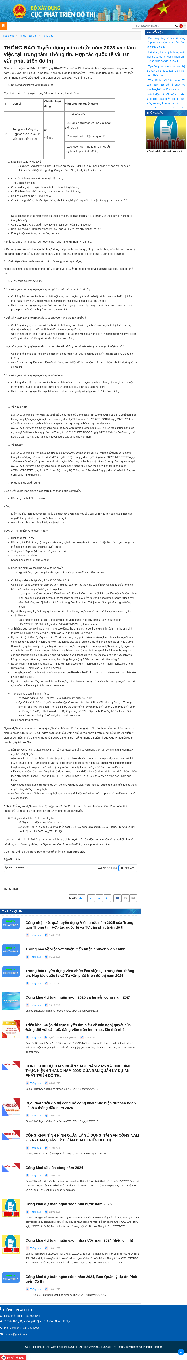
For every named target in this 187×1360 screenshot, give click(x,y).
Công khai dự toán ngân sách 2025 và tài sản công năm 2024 (78, 997)
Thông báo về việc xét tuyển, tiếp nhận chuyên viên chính (75, 949)
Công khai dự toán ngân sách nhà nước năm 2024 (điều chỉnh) (79, 1240)
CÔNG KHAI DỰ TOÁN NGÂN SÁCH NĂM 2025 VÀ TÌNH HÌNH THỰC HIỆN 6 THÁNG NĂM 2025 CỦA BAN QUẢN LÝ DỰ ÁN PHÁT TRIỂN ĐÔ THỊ (78, 1070)
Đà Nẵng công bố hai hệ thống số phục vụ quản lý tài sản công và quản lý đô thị (166, 42)
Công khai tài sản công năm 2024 (54, 1168)
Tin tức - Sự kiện (27, 35)
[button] (182, 26)
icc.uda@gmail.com (16, 1334)
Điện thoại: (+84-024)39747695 (22, 1327)
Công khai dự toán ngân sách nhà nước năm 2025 (69, 1204)
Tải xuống (128, 868)
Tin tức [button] (28, 27)
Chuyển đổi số (96, 27)
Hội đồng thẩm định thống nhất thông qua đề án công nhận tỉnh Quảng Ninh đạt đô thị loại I (166, 56)
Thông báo (47, 35)
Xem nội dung (107, 868)
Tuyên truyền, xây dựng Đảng (53, 27)
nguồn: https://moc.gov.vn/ (63, 1037)
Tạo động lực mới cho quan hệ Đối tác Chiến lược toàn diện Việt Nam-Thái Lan (166, 71)
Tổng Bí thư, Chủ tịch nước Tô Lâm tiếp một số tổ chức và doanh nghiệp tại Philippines (166, 85)
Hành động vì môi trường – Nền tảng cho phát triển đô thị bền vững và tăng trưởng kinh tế (166, 99)
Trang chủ (9, 35)
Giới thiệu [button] (14, 27)
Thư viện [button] (79, 27)
